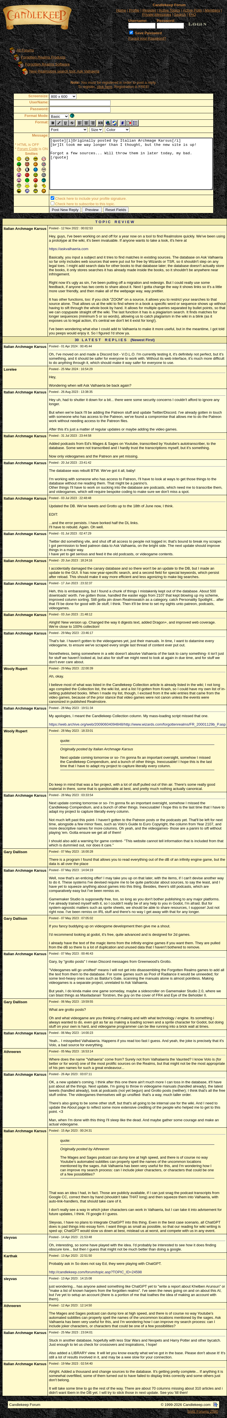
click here (104, 87)
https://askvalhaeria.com (68, 250)
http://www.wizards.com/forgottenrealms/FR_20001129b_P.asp (175, 725)
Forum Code (18, 149)
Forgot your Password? (147, 38)
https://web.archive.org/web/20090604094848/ (86, 725)
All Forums (21, 50)
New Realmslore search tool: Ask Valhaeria (60, 71)
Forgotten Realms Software (43, 64)
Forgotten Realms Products (39, 57)
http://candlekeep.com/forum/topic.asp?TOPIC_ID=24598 (95, 1273)
